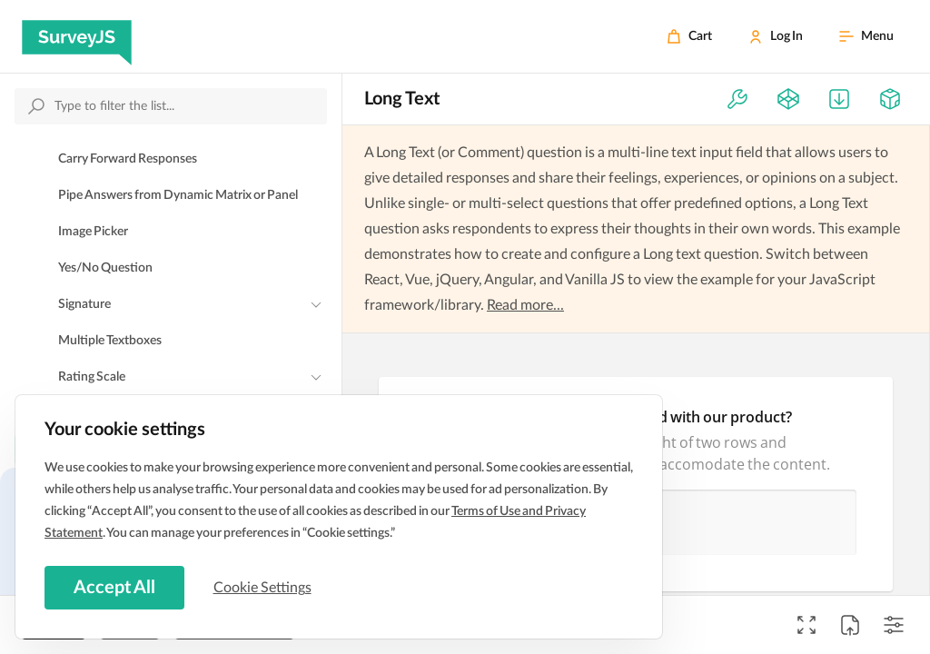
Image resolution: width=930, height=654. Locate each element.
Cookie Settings (262, 587)
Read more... (525, 305)
